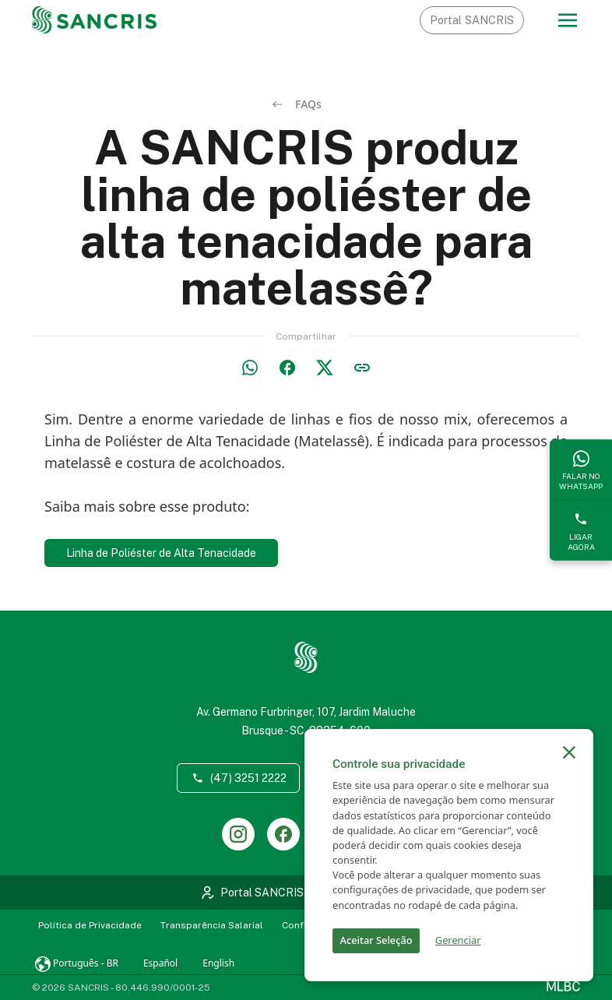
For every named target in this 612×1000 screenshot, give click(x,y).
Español (160, 963)
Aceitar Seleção (376, 940)
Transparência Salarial (211, 925)
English (218, 963)
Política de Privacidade (90, 925)
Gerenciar (458, 940)
